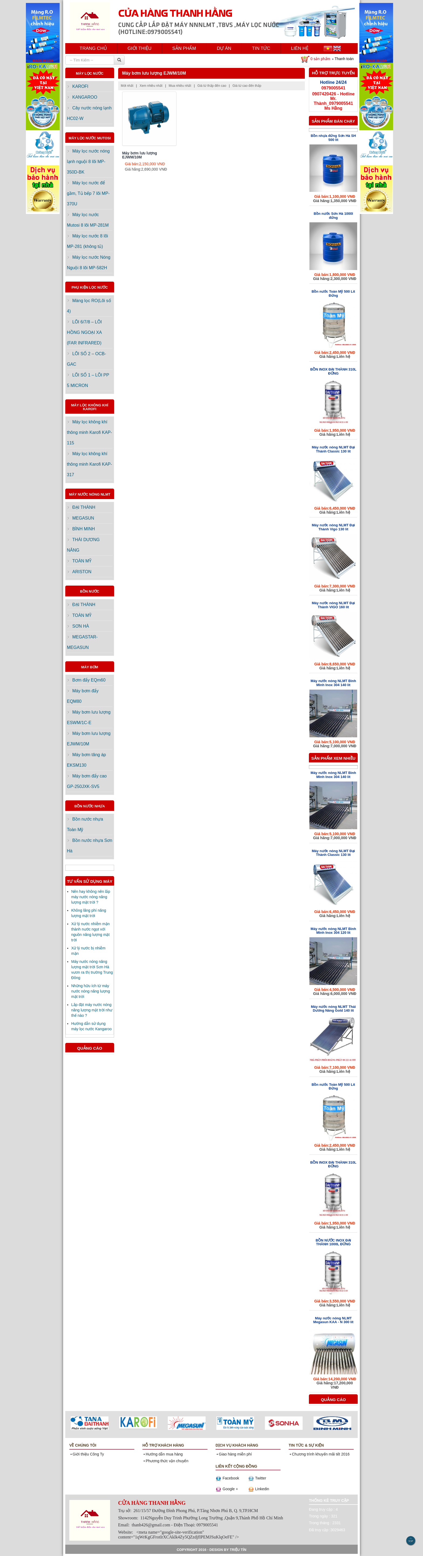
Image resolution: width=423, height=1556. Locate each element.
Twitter (257, 1478)
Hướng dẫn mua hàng (162, 1454)
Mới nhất (127, 86)
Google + (227, 1489)
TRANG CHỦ (93, 48)
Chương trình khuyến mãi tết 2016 (319, 1454)
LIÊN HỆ (299, 48)
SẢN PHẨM (184, 48)
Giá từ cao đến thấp (247, 86)
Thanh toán (344, 59)
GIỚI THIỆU (140, 48)
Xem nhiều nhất (151, 86)
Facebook (227, 1478)
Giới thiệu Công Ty (86, 1454)
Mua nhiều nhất (180, 86)
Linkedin (258, 1489)
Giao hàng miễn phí (234, 1454)
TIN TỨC (261, 48)
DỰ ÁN (224, 48)
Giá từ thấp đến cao (212, 86)
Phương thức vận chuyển (165, 1461)
